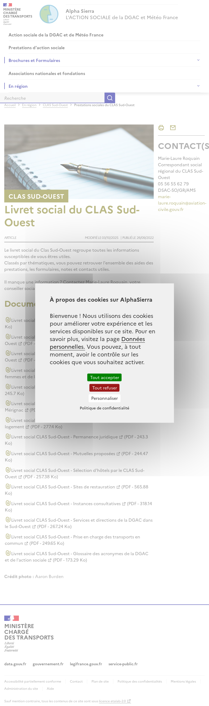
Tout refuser (104, 388)
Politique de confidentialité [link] (104, 407)
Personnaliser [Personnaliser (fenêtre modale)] (104, 398)
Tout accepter (104, 377)
